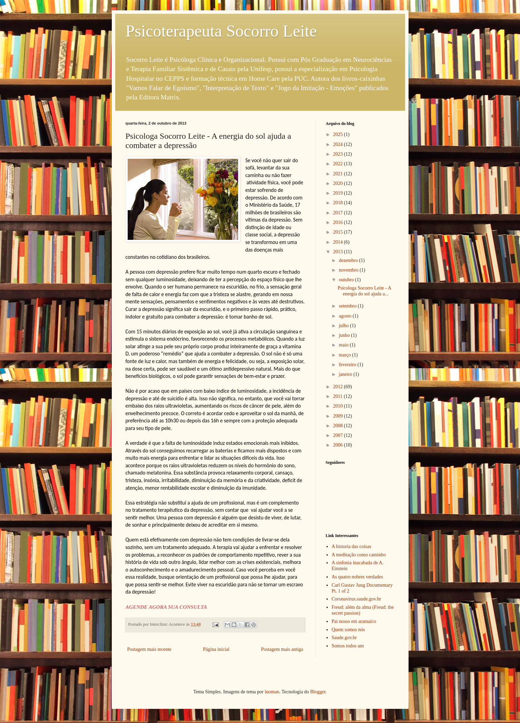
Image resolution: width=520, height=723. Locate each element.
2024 (338, 144)
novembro (349, 270)
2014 (338, 242)
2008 (338, 425)
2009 (338, 416)
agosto (346, 316)
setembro (348, 306)
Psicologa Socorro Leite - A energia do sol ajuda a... (364, 290)
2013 (338, 251)
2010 (338, 406)
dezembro (349, 260)
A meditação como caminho (359, 554)
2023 (338, 154)
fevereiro (348, 364)
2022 (338, 163)
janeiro (346, 374)
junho (345, 335)
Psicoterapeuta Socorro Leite (221, 31)
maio (344, 345)
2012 (338, 386)
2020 (338, 183)
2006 (338, 445)
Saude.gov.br (344, 637)
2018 (338, 202)
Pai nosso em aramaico (354, 621)
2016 (338, 222)
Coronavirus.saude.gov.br (356, 599)
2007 (338, 435)
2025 (338, 134)
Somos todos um (348, 645)
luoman (272, 691)
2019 (338, 193)
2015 (338, 232)
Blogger (317, 691)
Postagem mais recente (149, 649)
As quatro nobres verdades (357, 576)
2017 (338, 212)
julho (344, 325)
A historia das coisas (351, 546)
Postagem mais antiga (282, 649)
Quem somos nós (348, 629)
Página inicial (216, 649)
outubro (347, 279)
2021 (338, 173)
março (345, 355)
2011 (338, 396)
